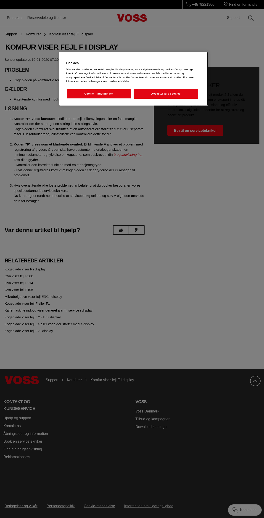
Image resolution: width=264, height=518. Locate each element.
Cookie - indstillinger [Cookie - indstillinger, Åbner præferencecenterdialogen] (98, 93)
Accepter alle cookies (165, 93)
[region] (133, 79)
